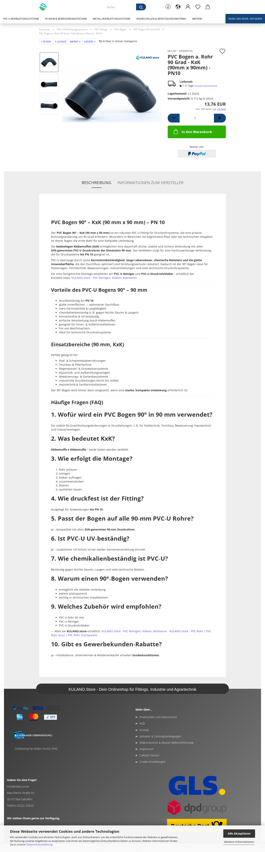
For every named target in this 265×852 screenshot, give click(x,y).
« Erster (46, 41)
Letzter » (90, 41)
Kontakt (144, 730)
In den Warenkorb (192, 131)
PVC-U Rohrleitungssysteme (21, 18)
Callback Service (149, 755)
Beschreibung (96, 182)
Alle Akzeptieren (239, 833)
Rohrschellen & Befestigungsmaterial (161, 18)
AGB (142, 723)
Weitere (197, 18)
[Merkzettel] (198, 7)
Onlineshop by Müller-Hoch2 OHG (36, 748)
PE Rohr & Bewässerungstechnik (66, 18)
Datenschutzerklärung (39, 844)
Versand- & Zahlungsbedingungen (160, 736)
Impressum (146, 749)
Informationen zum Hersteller (150, 182)
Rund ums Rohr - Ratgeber (245, 18)
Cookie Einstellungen (152, 762)
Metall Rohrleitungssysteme (112, 18)
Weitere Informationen (239, 842)
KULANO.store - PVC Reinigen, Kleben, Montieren (104, 278)
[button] (178, 7)
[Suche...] (141, 7)
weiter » (75, 41)
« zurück (60, 41)
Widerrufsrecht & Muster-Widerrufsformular (166, 743)
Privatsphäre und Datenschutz (158, 717)
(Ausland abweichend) (205, 85)
